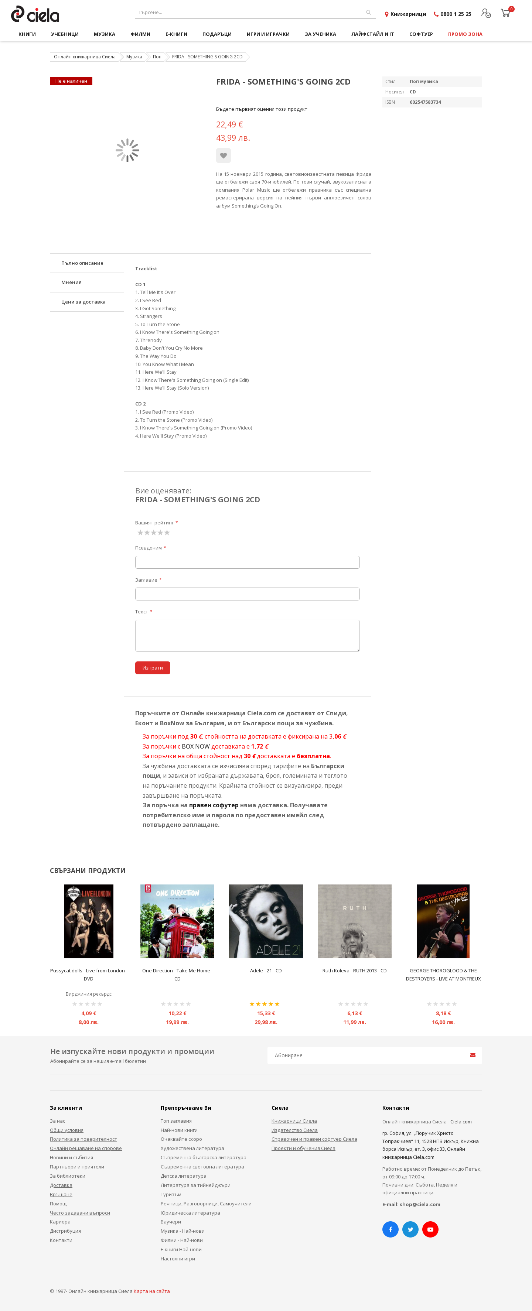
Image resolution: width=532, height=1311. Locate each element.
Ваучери (171, 1221)
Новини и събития (71, 1157)
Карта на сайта (152, 1291)
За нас (57, 1120)
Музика (134, 57)
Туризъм (171, 1194)
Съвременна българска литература (203, 1157)
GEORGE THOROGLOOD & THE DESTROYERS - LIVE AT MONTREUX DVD (443, 978)
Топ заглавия (176, 1120)
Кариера (60, 1221)
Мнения (71, 282)
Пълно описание (82, 263)
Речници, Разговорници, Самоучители (206, 1203)
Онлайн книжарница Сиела (85, 57)
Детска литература (184, 1176)
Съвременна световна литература (202, 1166)
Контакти (61, 1240)
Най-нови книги (179, 1130)
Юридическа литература (190, 1212)
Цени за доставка (83, 301)
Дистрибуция (65, 1231)
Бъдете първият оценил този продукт (261, 109)
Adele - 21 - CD (266, 970)
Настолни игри (178, 1258)
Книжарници (408, 13)
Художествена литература (192, 1148)
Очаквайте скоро (181, 1139)
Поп (157, 57)
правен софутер (214, 805)
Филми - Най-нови (182, 1240)
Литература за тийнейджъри (196, 1185)
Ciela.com (461, 1121)
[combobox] (255, 12)
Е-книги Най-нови (181, 1249)
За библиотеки (67, 1176)
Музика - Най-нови (183, 1231)
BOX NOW (196, 746)
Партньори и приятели (77, 1166)
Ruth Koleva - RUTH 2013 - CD (355, 970)
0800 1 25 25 (455, 13)
